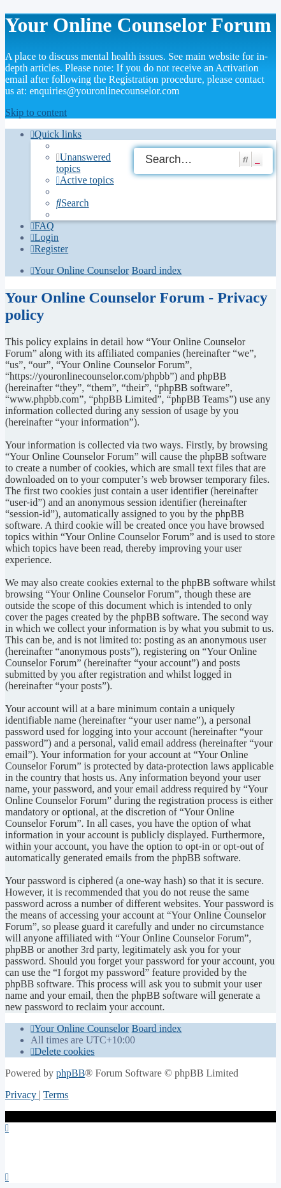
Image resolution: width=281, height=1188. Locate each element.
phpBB (70, 1073)
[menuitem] (85, 180)
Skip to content (36, 112)
